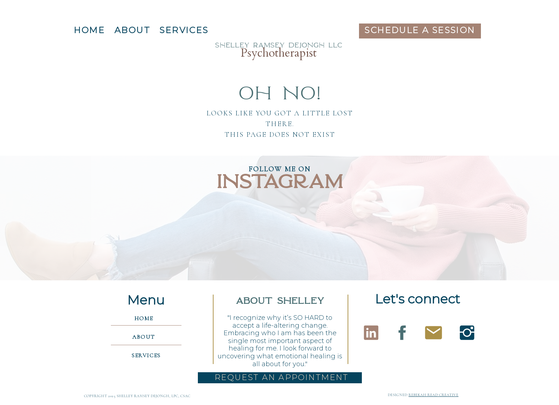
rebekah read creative (433, 395)
